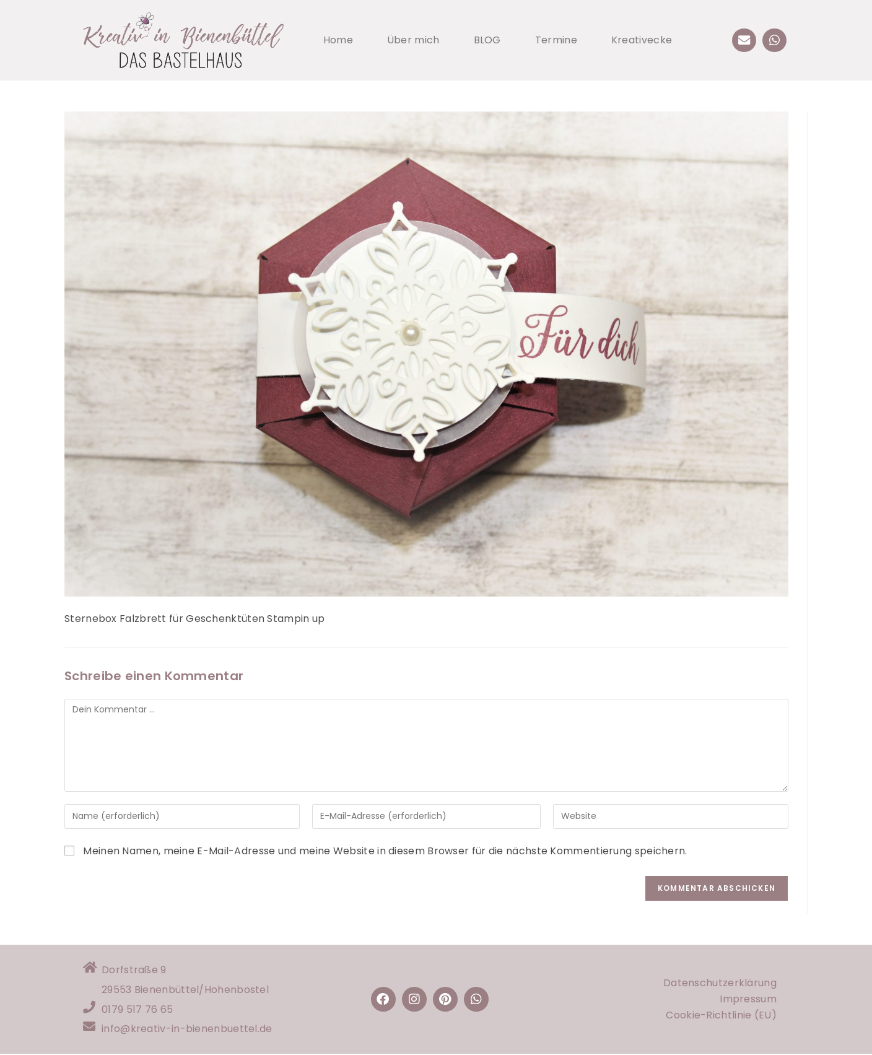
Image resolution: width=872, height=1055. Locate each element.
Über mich (413, 40)
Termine (556, 40)
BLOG (487, 40)
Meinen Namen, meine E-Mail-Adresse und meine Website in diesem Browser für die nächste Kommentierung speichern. (385, 851)
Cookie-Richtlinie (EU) (721, 1016)
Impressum (748, 999)
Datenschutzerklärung (720, 983)
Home (338, 40)
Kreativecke (641, 40)
